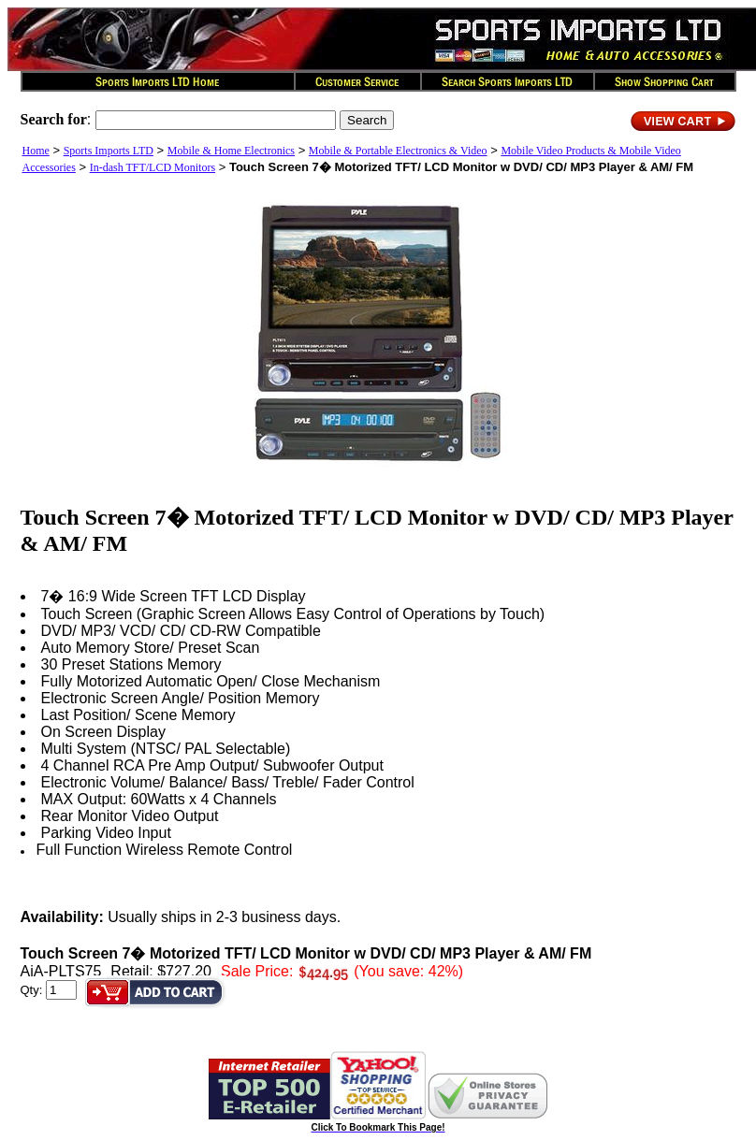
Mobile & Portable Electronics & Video (398, 150)
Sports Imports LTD (108, 150)
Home (36, 150)
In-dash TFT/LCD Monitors (152, 167)
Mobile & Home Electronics (231, 150)
